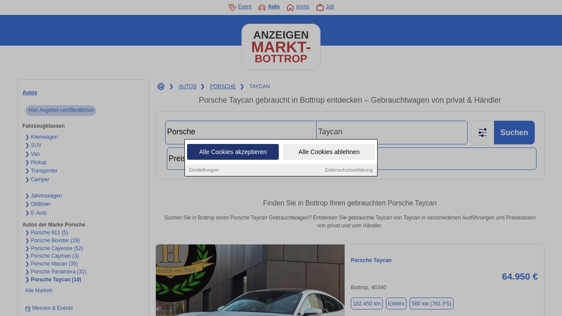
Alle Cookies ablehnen (329, 152)
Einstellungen (204, 170)
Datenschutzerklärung (349, 170)
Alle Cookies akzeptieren (233, 152)
